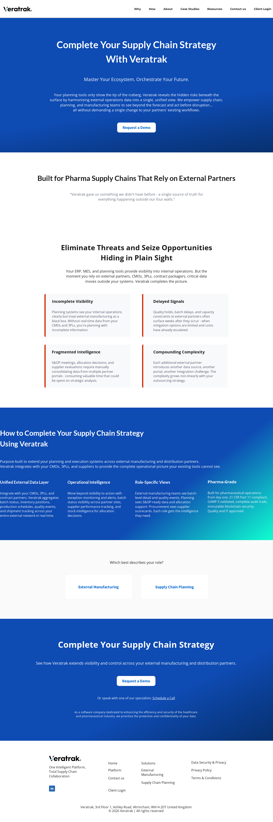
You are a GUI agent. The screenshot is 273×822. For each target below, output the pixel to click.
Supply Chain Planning (158, 782)
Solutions (148, 763)
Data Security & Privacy (208, 762)
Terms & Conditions (206, 778)
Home (112, 763)
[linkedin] (52, 789)
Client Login (117, 790)
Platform (114, 770)
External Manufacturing (152, 772)
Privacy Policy (201, 770)
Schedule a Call (163, 698)
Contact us (116, 778)
